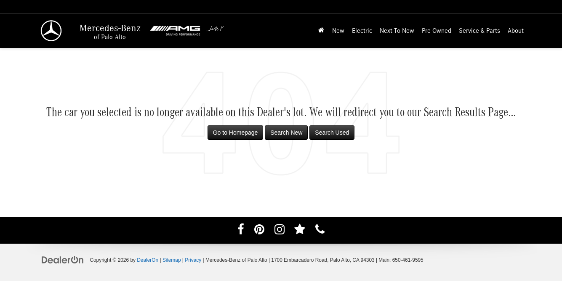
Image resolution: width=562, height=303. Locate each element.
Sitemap (171, 260)
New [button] (338, 30)
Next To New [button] (397, 30)
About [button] (516, 30)
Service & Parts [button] (479, 30)
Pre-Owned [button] (436, 30)
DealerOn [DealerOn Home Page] (147, 260)
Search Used (332, 132)
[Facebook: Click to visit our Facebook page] (240, 231)
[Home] (321, 31)
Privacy (193, 260)
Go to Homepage (235, 132)
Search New (286, 132)
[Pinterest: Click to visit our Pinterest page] (259, 231)
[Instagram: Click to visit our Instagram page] (279, 231)
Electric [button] (362, 30)
